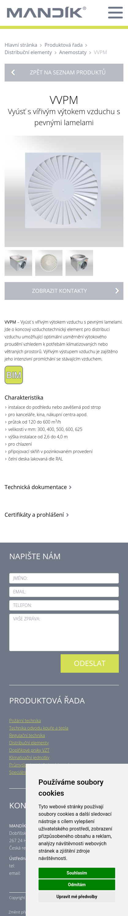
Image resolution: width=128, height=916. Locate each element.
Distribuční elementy (28, 52)
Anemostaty (72, 52)
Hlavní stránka (21, 45)
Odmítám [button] (77, 884)
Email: (19, 592)
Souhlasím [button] (77, 872)
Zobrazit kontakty (77, 290)
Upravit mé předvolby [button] (76, 896)
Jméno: (20, 578)
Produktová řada (64, 45)
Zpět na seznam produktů (68, 72)
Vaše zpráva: (26, 619)
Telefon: (22, 605)
